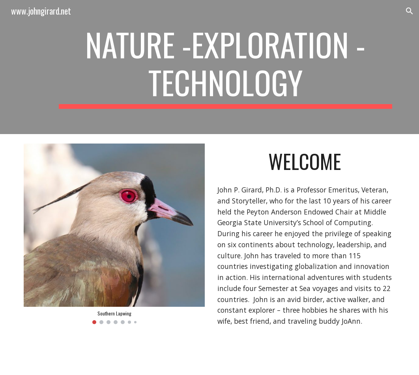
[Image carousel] (114, 234)
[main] (225, 67)
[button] (409, 11)
